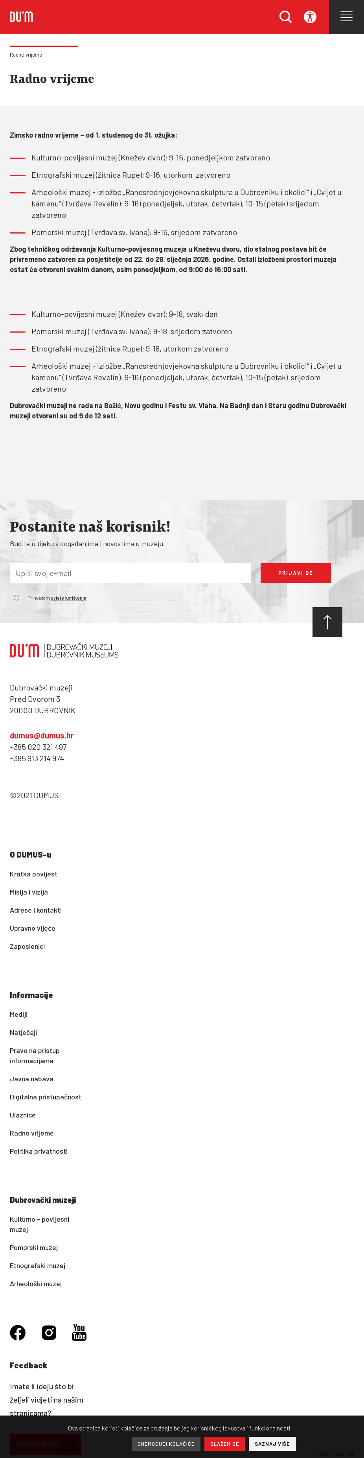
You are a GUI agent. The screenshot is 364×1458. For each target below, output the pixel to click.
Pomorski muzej (34, 1247)
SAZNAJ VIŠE (272, 1444)
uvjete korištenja (68, 598)
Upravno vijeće (32, 928)
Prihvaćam (57, 597)
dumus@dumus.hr (42, 735)
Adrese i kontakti (36, 910)
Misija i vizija (29, 891)
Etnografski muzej (37, 1265)
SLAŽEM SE (224, 1444)
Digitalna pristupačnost (45, 1096)
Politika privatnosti (39, 1151)
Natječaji (23, 1032)
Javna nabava (31, 1078)
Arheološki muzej (36, 1283)
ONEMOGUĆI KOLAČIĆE (166, 1444)
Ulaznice (23, 1114)
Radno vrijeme (26, 55)
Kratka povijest (33, 873)
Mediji (19, 1014)
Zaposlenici (27, 946)
